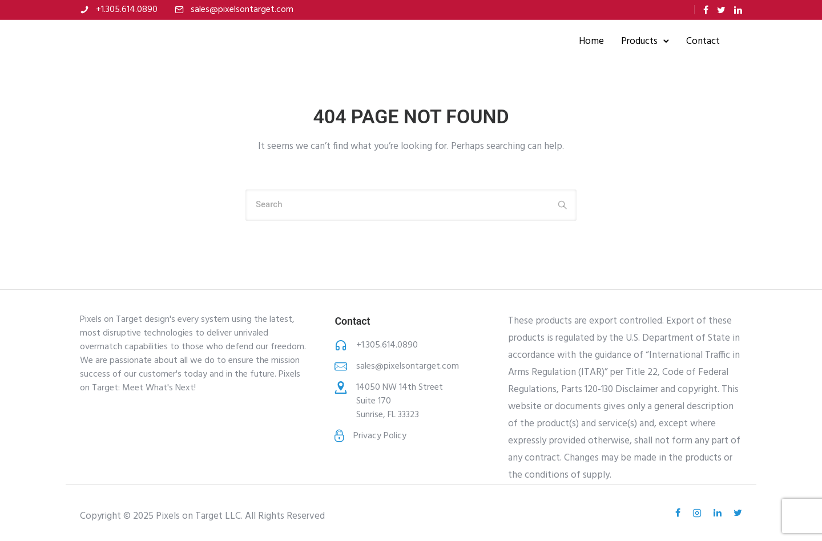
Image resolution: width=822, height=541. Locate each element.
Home (590, 41)
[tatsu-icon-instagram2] (698, 513)
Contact (702, 41)
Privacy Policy (379, 436)
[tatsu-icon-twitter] (721, 10)
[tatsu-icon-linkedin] (738, 10)
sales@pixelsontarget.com (242, 9)
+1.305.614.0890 (127, 9)
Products (638, 41)
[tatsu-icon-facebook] (705, 10)
